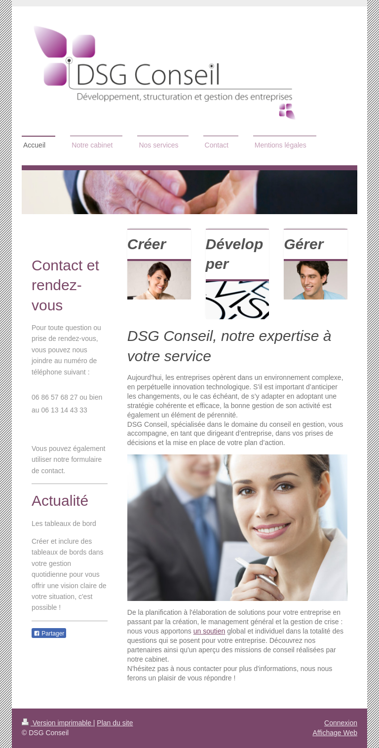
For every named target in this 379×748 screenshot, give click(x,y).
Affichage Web (334, 733)
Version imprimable (57, 723)
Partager (49, 633)
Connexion (340, 723)
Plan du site (115, 723)
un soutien (209, 631)
